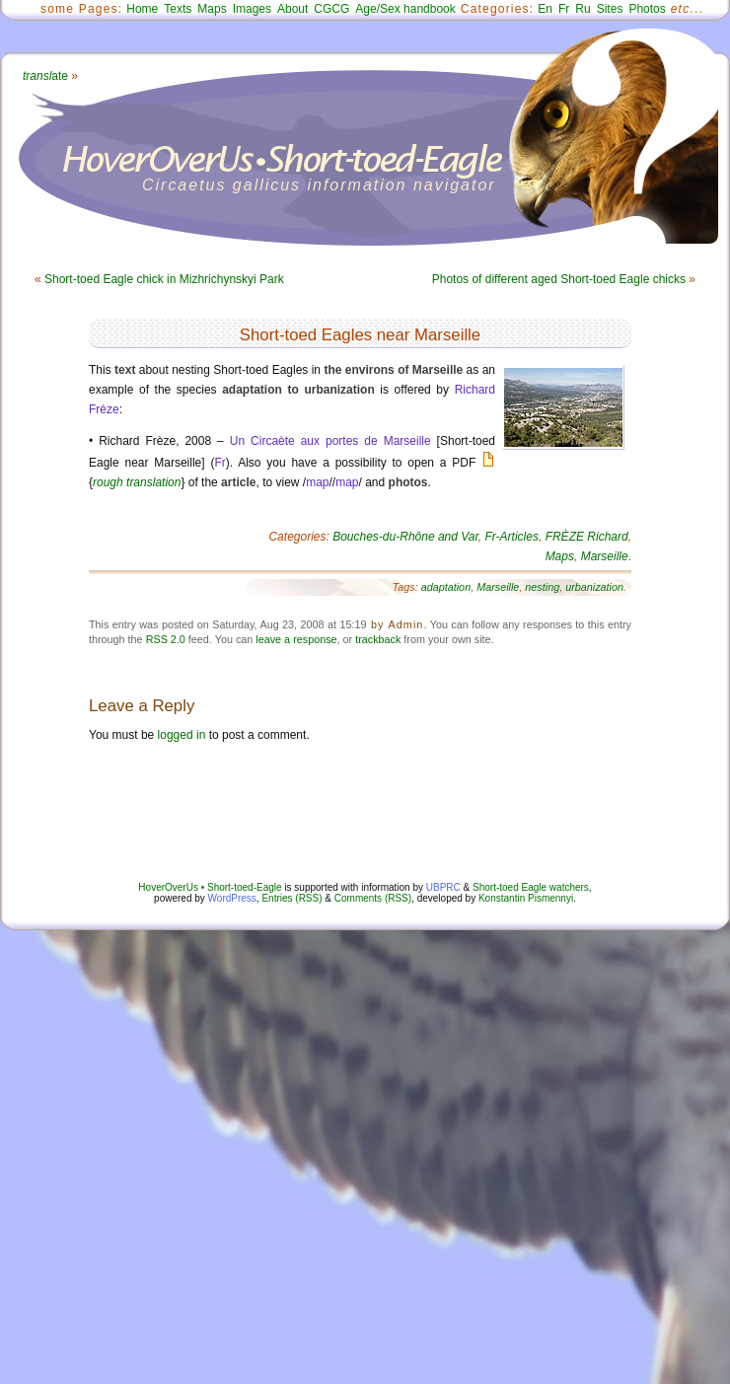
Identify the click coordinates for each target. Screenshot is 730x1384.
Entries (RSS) (291, 898)
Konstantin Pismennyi (525, 898)
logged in (182, 735)
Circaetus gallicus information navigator (319, 185)
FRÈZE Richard (587, 537)
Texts (177, 9)
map (317, 482)
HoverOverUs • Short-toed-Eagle (209, 887)
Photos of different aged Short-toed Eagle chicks (559, 279)
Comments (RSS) (372, 898)
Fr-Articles (512, 537)
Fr (563, 9)
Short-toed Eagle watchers (531, 887)
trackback (378, 639)
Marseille (604, 556)
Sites (610, 9)
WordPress (232, 898)
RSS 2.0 (165, 639)
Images (252, 9)
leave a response (296, 639)
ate (45, 76)
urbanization (594, 587)
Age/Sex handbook (405, 9)
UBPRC (443, 887)
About (292, 9)
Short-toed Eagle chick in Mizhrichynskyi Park (164, 279)
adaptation (446, 587)
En (545, 9)
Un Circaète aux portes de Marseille (330, 441)
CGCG (331, 9)
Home (142, 9)
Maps (211, 9)
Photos (646, 9)
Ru (582, 9)
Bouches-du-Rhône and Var (405, 537)
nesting (542, 587)
